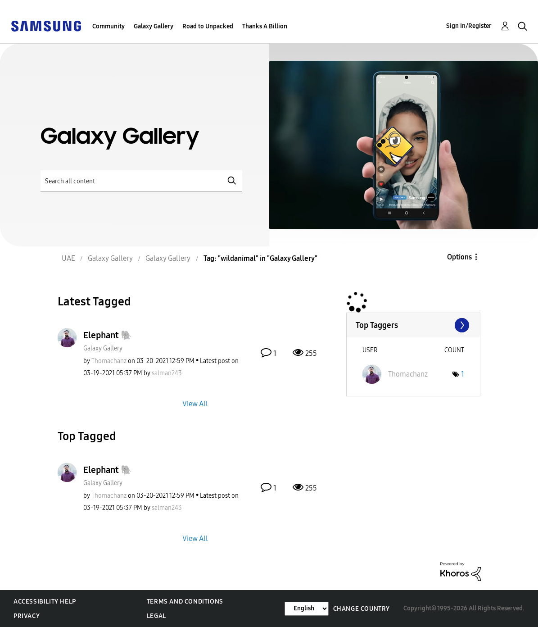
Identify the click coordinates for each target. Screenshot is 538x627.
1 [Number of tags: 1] (462, 374)
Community (108, 26)
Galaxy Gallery (153, 26)
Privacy (27, 616)
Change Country (361, 609)
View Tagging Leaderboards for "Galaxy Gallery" (413, 325)
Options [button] (459, 257)
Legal (156, 616)
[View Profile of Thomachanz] (109, 361)
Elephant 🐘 (107, 335)
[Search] (141, 180)
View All (195, 403)
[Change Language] (307, 609)
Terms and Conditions (185, 601)
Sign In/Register (469, 26)
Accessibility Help (45, 601)
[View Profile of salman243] (167, 373)
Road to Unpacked (207, 26)
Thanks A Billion (264, 26)
